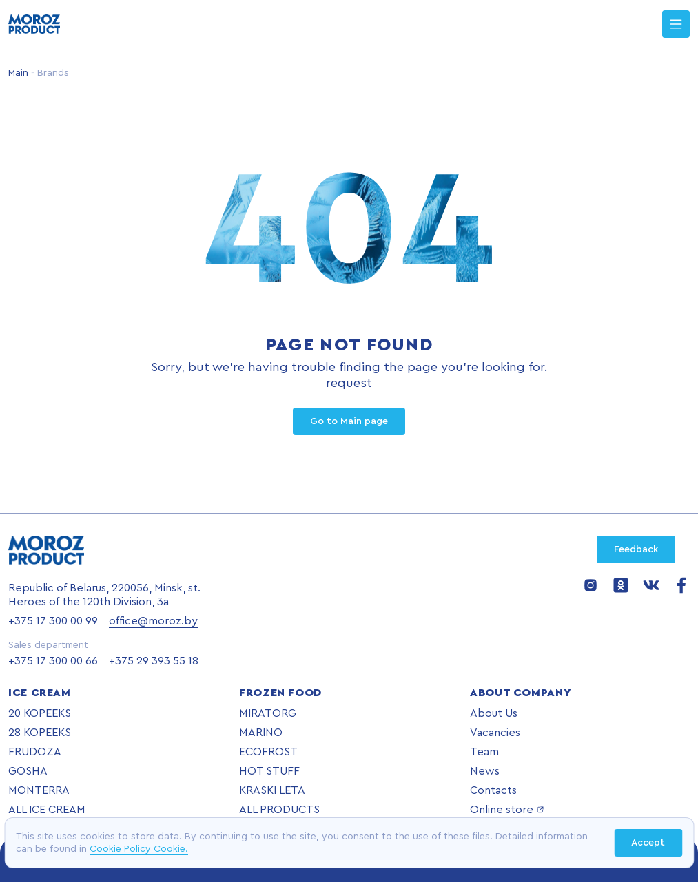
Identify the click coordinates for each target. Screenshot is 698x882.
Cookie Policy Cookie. (139, 849)
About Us (493, 713)
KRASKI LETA (272, 790)
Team (484, 751)
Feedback (636, 549)
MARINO (261, 732)
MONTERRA (39, 790)
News (485, 771)
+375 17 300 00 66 (53, 660)
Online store (507, 809)
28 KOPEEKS (39, 732)
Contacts (493, 790)
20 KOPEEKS (39, 713)
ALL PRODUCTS (279, 809)
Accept (648, 843)
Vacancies (495, 732)
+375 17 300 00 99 (53, 621)
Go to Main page (349, 421)
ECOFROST (268, 751)
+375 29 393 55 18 (153, 660)
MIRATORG (267, 713)
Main (18, 73)
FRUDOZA (34, 751)
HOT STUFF (269, 771)
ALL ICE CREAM (46, 809)
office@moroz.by (153, 621)
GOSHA (28, 771)
